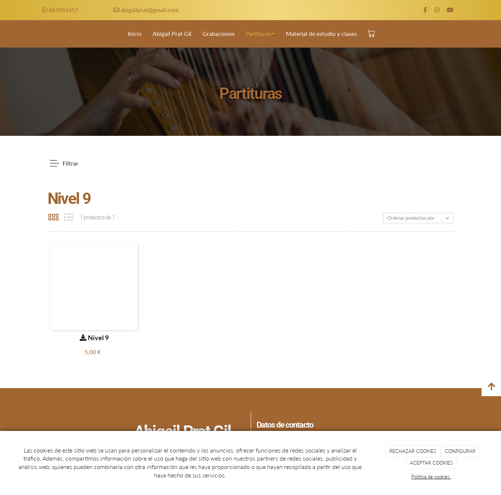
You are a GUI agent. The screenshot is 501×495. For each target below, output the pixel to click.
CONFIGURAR (460, 451)
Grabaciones (218, 33)
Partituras (260, 33)
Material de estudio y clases (321, 33)
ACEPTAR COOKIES (431, 463)
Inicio (135, 33)
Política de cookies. (431, 477)
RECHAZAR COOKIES (412, 451)
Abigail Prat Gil (172, 33)
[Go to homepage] (9, 34)
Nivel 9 (94, 338)
